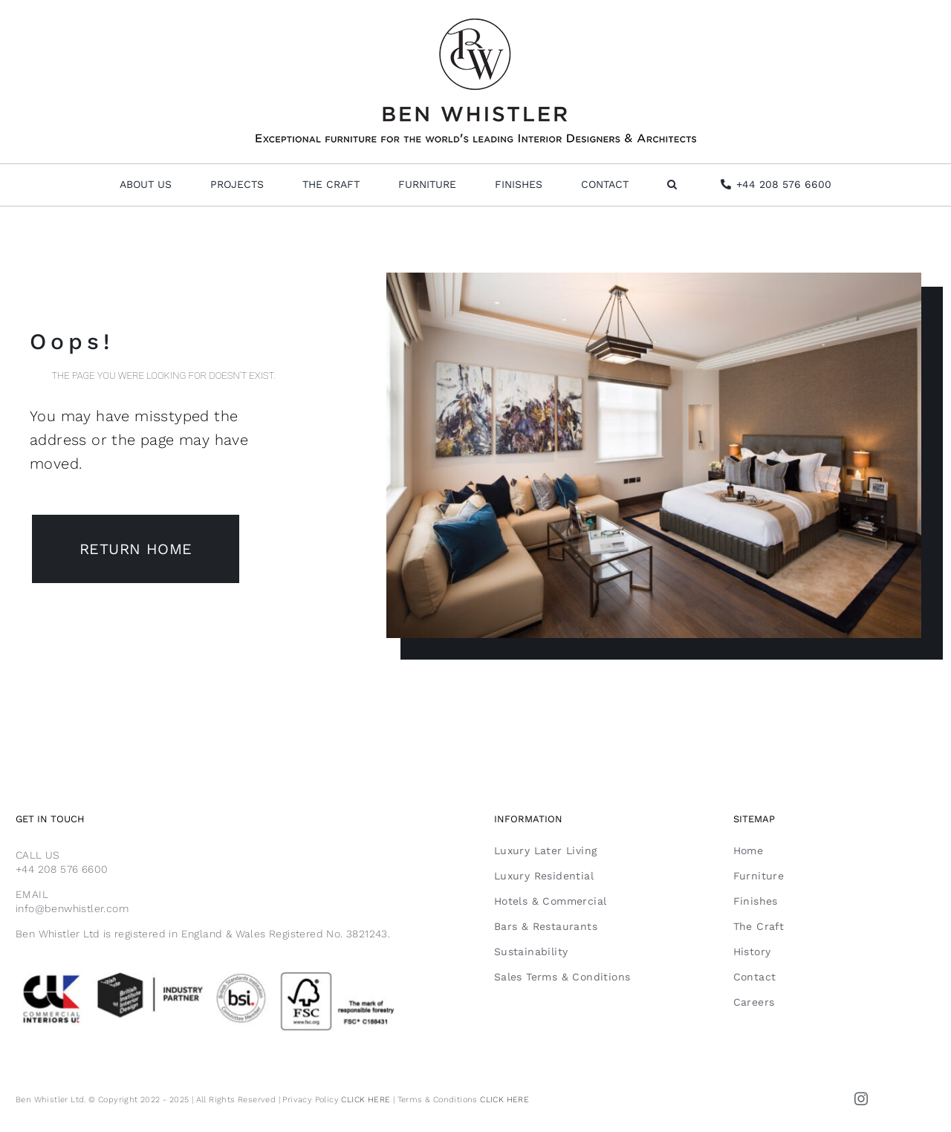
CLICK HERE (365, 1100)
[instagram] (861, 1098)
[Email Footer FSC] (236, 972)
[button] (672, 185)
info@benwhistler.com (72, 908)
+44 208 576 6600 (62, 869)
